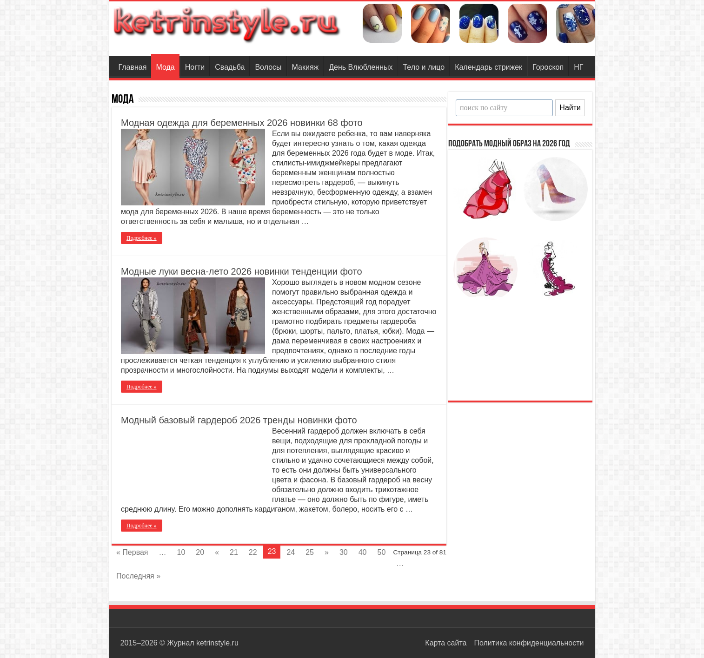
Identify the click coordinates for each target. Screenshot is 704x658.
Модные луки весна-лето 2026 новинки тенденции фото (241, 271)
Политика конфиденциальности (529, 643)
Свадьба (230, 67)
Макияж (305, 67)
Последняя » (138, 576)
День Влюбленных (360, 67)
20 (200, 552)
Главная (133, 67)
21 (234, 552)
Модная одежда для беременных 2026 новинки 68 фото (242, 123)
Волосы (268, 67)
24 (290, 552)
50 (382, 552)
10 (181, 552)
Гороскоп (548, 67)
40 (363, 552)
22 (253, 552)
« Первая (132, 552)
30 (343, 552)
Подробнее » (141, 238)
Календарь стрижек (488, 67)
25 (310, 552)
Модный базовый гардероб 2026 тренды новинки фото (239, 420)
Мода (165, 67)
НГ (578, 67)
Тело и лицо (424, 67)
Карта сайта (445, 643)
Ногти (195, 67)
